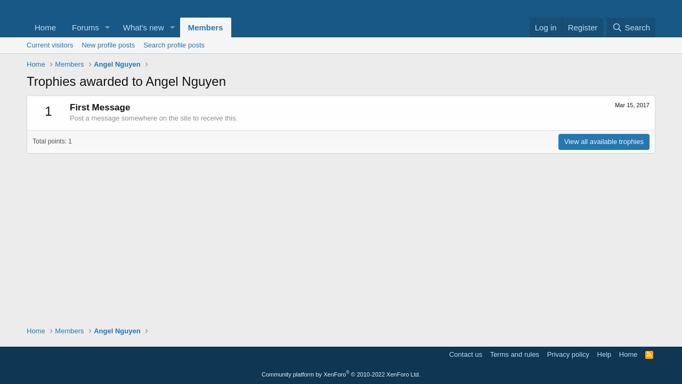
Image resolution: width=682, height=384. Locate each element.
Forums (85, 27)
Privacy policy (568, 354)
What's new (143, 27)
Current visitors (50, 45)
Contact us (465, 354)
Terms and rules (514, 354)
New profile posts (108, 45)
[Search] (631, 27)
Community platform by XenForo (341, 374)
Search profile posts (174, 45)
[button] (107, 27)
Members (205, 27)
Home (45, 27)
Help (604, 354)
